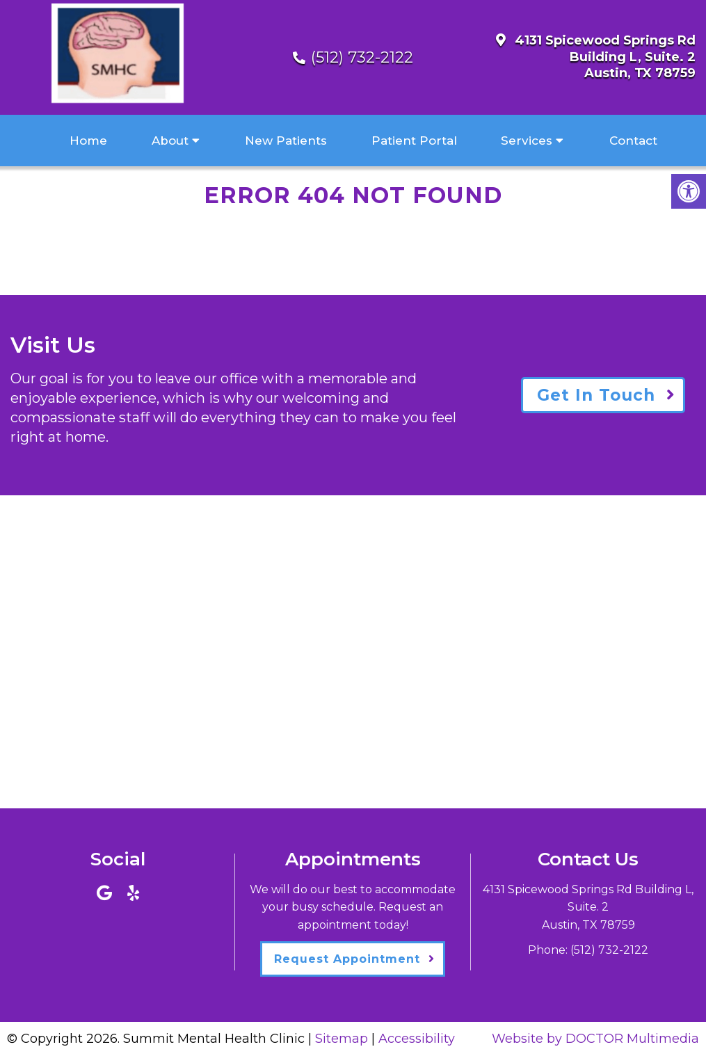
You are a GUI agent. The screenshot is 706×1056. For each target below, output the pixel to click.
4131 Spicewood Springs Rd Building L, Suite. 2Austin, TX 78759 (605, 57)
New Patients (286, 140)
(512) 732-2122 (362, 57)
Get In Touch (596, 395)
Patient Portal (414, 140)
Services (526, 140)
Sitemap (341, 1038)
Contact (633, 140)
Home (88, 140)
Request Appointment (347, 959)
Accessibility (416, 1038)
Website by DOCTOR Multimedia (595, 1038)
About (170, 140)
